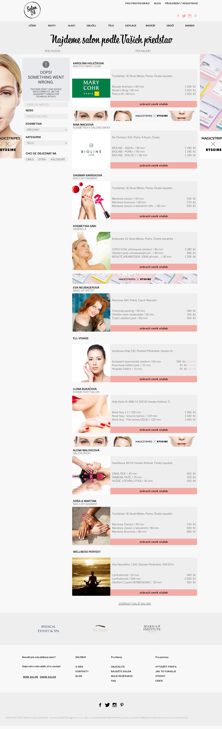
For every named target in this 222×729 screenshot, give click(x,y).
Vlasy (71, 25)
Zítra (42, 159)
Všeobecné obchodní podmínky (157, 717)
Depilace (130, 25)
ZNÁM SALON (48, 677)
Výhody (160, 676)
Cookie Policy (182, 717)
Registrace (190, 3)
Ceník (159, 680)
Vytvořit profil (166, 666)
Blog (78, 676)
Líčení (32, 25)
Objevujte (118, 666)
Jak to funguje (165, 671)
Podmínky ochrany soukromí (125, 717)
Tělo (111, 25)
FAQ (113, 680)
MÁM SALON (30, 677)
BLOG (157, 3)
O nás (79, 666)
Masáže (150, 25)
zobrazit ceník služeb (154, 104)
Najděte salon (121, 671)
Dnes (30, 159)
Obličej (91, 25)
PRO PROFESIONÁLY (137, 3)
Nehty (52, 25)
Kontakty (82, 671)
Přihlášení (172, 3)
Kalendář (58, 159)
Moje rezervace (122, 676)
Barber (189, 25)
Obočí (170, 25)
